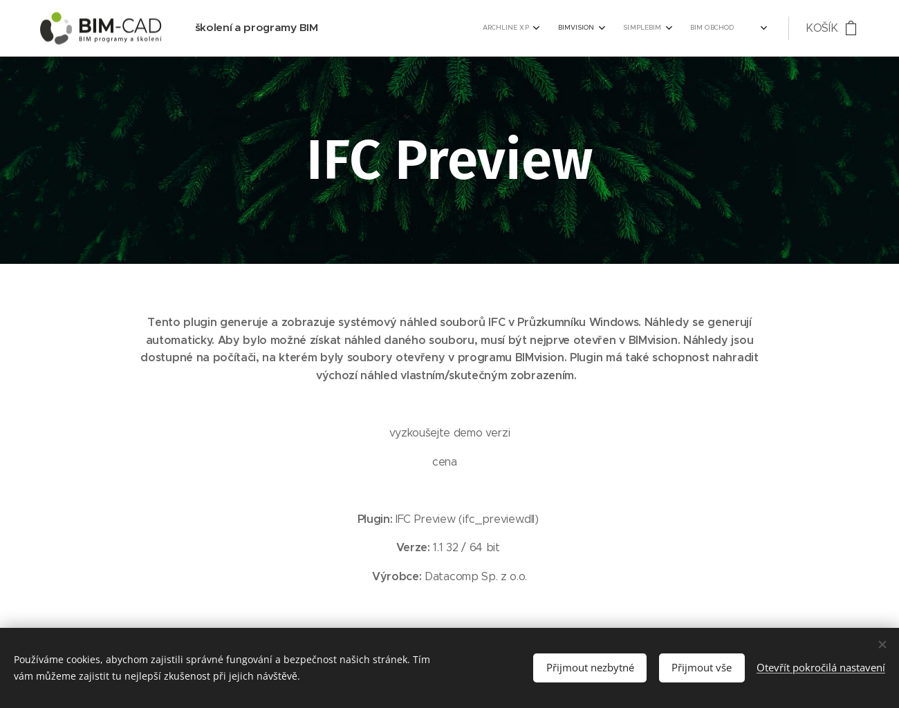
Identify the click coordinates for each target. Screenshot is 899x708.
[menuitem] (632, 28)
